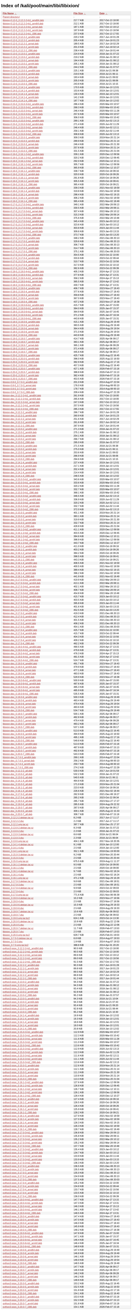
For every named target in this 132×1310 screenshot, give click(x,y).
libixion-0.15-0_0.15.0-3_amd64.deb (21, 137)
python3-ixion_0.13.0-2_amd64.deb (21, 982)
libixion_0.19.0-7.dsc (13, 915)
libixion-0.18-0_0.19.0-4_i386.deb (20, 302)
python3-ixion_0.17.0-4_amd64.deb (21, 1183)
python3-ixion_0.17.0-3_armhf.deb (20, 1176)
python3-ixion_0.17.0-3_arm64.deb (21, 1169)
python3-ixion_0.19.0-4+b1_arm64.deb (23, 1203)
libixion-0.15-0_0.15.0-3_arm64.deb (21, 141)
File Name (8, 13)
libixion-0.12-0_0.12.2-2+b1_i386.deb (22, 34)
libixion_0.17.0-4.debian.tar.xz (18, 888)
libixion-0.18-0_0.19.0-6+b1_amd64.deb (23, 305)
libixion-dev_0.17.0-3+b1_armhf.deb (21, 590)
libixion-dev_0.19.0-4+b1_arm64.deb (21, 650)
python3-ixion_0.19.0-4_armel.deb (20, 1223)
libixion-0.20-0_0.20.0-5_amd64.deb (21, 355)
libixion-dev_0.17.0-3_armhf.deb (19, 623)
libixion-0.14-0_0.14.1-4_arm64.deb (21, 90)
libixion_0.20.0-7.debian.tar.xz (18, 928)
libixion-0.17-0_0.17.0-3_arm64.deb (21, 241)
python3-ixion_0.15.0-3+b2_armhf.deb (22, 1059)
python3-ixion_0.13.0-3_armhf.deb (20, 1008)
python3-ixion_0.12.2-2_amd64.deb (21, 965)
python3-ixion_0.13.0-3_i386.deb (20, 1012)
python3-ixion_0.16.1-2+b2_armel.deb (22, 1089)
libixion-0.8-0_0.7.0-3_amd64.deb (20, 382)
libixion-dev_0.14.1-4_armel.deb (19, 469)
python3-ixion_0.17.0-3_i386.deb (20, 1179)
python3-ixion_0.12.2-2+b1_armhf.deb (22, 958)
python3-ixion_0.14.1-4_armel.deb (20, 1022)
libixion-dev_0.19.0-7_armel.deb (19, 720)
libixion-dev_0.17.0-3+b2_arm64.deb (21, 600)
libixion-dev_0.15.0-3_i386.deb (18, 526)
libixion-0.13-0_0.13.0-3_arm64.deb (21, 74)
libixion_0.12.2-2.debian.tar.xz (18, 817)
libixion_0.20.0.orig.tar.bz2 (16, 935)
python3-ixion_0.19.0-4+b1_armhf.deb (22, 1209)
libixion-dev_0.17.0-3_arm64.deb (20, 616)
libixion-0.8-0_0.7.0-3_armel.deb (19, 385)
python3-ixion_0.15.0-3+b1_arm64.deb (23, 1035)
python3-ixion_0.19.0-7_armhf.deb (20, 1276)
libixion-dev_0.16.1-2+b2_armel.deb (21, 536)
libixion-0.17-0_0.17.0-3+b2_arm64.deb (23, 224)
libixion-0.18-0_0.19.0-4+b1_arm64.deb (23, 275)
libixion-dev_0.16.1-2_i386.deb (18, 559)
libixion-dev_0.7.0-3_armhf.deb (19, 764)
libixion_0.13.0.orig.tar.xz (15, 841)
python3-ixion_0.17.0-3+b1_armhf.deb (22, 1143)
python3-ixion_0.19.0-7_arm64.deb (21, 1270)
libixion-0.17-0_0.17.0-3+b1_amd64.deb (23, 204)
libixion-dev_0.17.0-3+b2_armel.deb (21, 603)
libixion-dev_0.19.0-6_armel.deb (19, 704)
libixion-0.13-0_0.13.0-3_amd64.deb (21, 70)
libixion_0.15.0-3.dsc (13, 858)
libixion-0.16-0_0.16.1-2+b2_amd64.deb (23, 154)
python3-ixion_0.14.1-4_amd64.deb (21, 1015)
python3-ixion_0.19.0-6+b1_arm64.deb (23, 1236)
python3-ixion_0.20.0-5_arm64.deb (21, 1287)
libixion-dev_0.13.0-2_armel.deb (19, 435)
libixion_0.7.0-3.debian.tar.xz (17, 938)
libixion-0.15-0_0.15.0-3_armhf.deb (21, 147)
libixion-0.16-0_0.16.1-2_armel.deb (21, 178)
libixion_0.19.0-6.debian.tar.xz (18, 905)
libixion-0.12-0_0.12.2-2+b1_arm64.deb (23, 23)
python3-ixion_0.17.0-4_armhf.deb (20, 1193)
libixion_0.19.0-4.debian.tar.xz (18, 898)
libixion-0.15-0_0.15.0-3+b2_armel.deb (22, 127)
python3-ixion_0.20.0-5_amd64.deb (21, 1283)
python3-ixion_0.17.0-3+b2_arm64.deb (23, 1152)
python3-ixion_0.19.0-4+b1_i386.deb (21, 1213)
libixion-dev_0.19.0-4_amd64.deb (20, 663)
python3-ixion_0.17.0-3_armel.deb (20, 1173)
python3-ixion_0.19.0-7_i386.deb (20, 1280)
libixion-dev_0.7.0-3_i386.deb (18, 767)
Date (102, 13)
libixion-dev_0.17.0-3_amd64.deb (20, 613)
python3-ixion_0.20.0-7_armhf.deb (20, 1303)
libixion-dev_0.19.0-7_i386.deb (18, 727)
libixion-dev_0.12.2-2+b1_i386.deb (20, 409)
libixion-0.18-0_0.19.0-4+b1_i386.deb (22, 285)
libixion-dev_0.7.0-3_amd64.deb (19, 757)
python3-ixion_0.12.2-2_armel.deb (20, 972)
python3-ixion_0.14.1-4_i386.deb (20, 1029)
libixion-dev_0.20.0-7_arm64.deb (20, 747)
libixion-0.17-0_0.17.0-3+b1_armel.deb (22, 211)
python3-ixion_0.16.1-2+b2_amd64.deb (23, 1082)
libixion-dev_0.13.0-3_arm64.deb (20, 449)
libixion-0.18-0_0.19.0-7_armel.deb (21, 345)
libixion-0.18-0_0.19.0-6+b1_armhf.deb (23, 315)
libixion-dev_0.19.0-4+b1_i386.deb (20, 660)
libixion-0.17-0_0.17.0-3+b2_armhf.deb (23, 231)
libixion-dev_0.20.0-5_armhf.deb (19, 737)
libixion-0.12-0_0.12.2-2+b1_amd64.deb (23, 20)
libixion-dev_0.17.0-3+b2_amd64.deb (22, 596)
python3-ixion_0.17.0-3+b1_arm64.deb (23, 1136)
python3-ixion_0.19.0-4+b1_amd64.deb (23, 1199)
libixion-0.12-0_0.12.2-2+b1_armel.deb (22, 27)
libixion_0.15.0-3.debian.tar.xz (18, 854)
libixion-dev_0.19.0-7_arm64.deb (20, 717)
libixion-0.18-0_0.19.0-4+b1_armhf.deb (23, 281)
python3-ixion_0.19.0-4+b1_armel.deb (22, 1206)
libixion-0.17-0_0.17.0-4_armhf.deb (21, 265)
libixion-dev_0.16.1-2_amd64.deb (20, 546)
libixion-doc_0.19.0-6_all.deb (17, 804)
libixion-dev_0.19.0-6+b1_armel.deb (21, 687)
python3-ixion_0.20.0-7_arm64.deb (21, 1300)
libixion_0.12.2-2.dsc (13, 821)
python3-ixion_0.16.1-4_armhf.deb (20, 1126)
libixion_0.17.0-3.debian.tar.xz (18, 881)
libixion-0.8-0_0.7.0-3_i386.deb (19, 392)
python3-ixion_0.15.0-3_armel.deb (20, 1072)
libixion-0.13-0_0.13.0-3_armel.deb (21, 77)
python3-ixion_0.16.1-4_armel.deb (20, 1122)
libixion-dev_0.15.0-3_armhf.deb (19, 523)
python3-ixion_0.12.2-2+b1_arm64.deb (23, 951)
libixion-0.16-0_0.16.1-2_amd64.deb (21, 171)
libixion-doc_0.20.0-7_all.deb (17, 814)
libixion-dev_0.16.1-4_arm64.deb (20, 566)
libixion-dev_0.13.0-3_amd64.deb (20, 446)
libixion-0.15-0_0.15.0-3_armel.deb (21, 144)
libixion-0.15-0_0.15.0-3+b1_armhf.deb (23, 114)
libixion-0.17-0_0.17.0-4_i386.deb (20, 268)
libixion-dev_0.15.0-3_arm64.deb (20, 516)
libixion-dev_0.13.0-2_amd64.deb (20, 429)
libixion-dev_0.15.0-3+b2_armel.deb (21, 503)
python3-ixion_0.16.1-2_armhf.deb (20, 1109)
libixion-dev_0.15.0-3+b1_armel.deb (21, 486)
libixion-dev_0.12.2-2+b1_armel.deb (21, 402)
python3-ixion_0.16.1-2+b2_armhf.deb (22, 1092)
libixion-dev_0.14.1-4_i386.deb (18, 476)
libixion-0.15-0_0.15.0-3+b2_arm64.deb (23, 124)
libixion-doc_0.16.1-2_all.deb (17, 787)
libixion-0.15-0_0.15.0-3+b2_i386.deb (22, 134)
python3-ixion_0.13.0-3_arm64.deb (21, 1002)
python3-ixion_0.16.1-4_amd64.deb (21, 1116)
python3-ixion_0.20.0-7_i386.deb (20, 1307)
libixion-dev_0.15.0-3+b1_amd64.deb (22, 479)
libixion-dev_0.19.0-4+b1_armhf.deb (21, 657)
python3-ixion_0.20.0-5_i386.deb (20, 1293)
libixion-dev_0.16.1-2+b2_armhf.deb (21, 539)
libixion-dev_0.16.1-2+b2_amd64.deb (22, 529)
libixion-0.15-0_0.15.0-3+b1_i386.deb (22, 117)
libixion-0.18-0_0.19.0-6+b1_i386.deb (22, 318)
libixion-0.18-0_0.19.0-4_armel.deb (21, 295)
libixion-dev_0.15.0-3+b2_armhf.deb (21, 506)
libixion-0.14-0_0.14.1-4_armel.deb (21, 94)
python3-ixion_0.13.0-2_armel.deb (20, 988)
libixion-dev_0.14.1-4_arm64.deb (20, 466)
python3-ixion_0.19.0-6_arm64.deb (21, 1253)
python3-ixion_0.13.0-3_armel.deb (20, 1005)
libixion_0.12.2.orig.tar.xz (15, 824)
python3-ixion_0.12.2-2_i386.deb (20, 978)
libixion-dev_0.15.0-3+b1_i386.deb (20, 492)
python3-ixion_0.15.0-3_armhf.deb (20, 1075)
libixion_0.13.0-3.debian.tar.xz (18, 834)
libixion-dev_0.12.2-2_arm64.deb (20, 415)
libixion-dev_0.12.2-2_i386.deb (18, 426)
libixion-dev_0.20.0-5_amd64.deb (20, 730)
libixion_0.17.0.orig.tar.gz (15, 895)
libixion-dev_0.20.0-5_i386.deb (18, 740)
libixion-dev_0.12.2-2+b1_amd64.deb (22, 395)
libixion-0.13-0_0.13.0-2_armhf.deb (21, 64)
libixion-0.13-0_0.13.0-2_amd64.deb (21, 54)
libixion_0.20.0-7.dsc (13, 931)
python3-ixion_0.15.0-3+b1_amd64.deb (23, 1032)
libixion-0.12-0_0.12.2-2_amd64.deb (21, 37)
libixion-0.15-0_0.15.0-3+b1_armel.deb (22, 111)
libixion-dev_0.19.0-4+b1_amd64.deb (22, 647)
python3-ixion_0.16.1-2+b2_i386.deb (21, 1096)
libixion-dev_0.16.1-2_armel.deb (19, 553)
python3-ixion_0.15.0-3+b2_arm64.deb (23, 1052)
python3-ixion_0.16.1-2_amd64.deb (21, 1099)
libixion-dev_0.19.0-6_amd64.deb (20, 697)
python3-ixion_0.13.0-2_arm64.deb (21, 985)
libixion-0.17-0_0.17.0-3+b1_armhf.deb (23, 214)
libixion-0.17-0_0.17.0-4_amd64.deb (21, 255)
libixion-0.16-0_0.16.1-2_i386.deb (20, 184)
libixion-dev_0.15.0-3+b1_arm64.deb (21, 482)
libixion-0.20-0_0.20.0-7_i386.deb (20, 379)
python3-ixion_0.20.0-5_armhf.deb (20, 1290)
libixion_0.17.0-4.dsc (13, 891)
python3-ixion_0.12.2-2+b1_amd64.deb (23, 948)
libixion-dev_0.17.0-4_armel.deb (19, 636)
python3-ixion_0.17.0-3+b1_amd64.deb (23, 1132)
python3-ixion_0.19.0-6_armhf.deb (20, 1260)
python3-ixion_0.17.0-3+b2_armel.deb (22, 1156)
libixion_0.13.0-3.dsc (13, 838)
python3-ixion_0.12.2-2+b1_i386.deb (21, 962)
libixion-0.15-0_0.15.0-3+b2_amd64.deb (23, 120)
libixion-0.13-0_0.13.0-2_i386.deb (20, 67)
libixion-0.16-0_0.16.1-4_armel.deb (21, 194)
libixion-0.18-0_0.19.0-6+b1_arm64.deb (23, 308)
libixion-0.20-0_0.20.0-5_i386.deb (20, 365)
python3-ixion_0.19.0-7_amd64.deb (21, 1266)
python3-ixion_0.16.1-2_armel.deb (20, 1106)
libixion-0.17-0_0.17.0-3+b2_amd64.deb (23, 221)
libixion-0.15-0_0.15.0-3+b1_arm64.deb (23, 107)
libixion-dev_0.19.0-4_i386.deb (18, 677)
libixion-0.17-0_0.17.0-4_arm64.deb (21, 258)
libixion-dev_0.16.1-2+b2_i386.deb (20, 543)
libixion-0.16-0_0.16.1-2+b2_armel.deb (22, 161)
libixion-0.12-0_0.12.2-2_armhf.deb (21, 47)
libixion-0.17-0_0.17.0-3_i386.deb (20, 251)
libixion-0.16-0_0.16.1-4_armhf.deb (21, 198)
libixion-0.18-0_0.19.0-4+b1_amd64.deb (23, 271)
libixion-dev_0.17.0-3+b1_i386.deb (20, 593)
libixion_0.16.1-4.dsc (13, 874)
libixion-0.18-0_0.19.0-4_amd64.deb (21, 288)
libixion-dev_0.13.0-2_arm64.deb (20, 432)
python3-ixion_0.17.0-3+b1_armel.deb (22, 1139)
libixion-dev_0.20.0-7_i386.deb (18, 754)
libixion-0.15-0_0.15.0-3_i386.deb (20, 151)
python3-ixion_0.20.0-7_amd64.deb (21, 1297)
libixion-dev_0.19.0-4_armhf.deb (19, 673)
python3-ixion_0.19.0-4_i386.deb (20, 1230)
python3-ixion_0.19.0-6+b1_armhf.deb (22, 1243)
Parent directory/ (11, 17)
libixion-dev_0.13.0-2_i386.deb (18, 442)
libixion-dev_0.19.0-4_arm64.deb (20, 667)
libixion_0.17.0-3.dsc (13, 884)
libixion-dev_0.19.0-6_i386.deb (18, 710)
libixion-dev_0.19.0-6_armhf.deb (19, 707)
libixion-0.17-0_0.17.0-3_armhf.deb (21, 248)
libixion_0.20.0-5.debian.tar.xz (18, 921)
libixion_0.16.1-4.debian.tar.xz (18, 871)
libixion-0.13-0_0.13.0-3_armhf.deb (21, 80)
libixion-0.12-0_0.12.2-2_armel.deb (21, 43)
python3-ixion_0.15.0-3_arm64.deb (21, 1069)
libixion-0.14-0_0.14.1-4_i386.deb (20, 100)
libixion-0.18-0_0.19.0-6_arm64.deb (21, 325)
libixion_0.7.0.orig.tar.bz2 (15, 945)
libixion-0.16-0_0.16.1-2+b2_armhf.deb (23, 164)
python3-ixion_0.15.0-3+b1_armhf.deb (22, 1042)
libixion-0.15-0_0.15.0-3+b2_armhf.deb (23, 131)
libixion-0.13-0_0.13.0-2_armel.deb (21, 60)
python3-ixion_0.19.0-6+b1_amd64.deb (23, 1233)
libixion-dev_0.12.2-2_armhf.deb (19, 422)
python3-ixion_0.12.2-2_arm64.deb (21, 968)
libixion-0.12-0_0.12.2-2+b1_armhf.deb (23, 30)
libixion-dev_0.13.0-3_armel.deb (19, 452)
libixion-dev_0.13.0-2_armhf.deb (19, 439)
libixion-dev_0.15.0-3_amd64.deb (20, 513)
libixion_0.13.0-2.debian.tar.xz (18, 828)
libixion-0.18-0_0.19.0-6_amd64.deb (21, 322)
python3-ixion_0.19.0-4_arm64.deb (21, 1220)
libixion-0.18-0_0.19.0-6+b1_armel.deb (22, 312)
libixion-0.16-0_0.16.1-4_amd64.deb (21, 188)
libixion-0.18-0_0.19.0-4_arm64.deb (21, 291)
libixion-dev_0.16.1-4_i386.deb (18, 576)
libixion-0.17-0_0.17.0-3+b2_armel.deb (22, 228)
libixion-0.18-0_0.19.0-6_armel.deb (21, 328)
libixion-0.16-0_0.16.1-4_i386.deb (20, 201)
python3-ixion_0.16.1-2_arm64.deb (21, 1102)
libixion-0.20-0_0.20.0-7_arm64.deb (21, 372)
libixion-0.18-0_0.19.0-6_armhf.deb (21, 332)
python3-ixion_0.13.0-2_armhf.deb (20, 992)
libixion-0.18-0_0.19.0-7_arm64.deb (21, 342)
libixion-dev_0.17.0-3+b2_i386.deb (20, 610)
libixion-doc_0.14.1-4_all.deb (17, 781)
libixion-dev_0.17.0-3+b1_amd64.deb (22, 580)
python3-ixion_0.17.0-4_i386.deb (20, 1196)
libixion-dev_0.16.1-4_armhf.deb (19, 573)
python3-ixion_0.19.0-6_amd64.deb (21, 1250)
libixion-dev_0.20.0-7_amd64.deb (20, 744)
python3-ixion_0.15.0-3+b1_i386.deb (21, 1045)
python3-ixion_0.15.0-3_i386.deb (20, 1079)
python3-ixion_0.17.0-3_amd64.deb (21, 1166)
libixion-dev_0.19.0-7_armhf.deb (19, 724)
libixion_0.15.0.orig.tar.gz (15, 861)
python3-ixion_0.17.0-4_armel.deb (20, 1189)
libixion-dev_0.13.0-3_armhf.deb (19, 456)
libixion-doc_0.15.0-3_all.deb (17, 784)
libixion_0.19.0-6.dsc (13, 908)
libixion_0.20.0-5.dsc (13, 925)
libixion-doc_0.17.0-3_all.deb (17, 794)
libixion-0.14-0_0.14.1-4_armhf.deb (21, 97)
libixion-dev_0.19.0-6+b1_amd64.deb (22, 680)
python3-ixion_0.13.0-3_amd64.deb (21, 998)
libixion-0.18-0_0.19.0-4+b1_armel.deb (22, 278)
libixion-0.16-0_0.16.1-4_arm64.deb (21, 191)
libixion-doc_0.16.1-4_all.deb (17, 791)
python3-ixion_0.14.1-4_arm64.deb (21, 1019)
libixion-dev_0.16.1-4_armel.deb (19, 570)
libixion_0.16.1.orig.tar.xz (15, 878)
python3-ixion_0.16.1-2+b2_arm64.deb (23, 1085)
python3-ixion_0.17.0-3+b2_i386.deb (21, 1163)
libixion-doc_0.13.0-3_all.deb (17, 777)
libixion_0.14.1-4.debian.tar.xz (18, 844)
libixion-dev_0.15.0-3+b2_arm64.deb (21, 499)
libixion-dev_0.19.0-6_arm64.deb (20, 700)
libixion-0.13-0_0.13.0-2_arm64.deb (21, 57)
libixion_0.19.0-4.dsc (13, 901)
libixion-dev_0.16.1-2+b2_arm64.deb (21, 533)
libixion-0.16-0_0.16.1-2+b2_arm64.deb (23, 157)
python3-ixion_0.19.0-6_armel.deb (20, 1256)
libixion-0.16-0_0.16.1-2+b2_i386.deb (22, 167)
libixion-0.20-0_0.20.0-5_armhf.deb (21, 362)
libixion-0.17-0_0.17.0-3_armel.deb (21, 244)
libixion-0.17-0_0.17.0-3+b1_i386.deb (22, 218)
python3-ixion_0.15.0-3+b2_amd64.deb (23, 1049)
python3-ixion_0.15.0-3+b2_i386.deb (21, 1062)
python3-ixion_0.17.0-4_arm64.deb (21, 1186)
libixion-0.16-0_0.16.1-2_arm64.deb (21, 174)
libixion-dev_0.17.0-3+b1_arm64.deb (21, 583)
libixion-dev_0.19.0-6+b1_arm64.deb (21, 683)
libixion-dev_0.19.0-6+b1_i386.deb (20, 694)
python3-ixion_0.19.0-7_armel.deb (20, 1273)
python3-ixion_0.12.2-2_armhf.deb (20, 975)
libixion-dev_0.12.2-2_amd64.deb (20, 412)
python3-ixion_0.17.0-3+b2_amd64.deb (23, 1149)
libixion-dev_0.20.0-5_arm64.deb (20, 734)
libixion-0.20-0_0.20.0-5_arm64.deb (21, 358)
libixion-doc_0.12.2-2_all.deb (17, 771)
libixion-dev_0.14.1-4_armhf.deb (19, 472)
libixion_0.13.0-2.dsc (13, 831)
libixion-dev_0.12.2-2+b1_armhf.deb (21, 405)
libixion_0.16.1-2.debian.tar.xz (18, 864)
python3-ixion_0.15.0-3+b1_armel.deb (22, 1039)
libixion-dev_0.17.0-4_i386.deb (18, 643)
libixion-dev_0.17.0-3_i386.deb (18, 627)
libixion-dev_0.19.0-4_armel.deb (19, 670)
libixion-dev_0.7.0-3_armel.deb (18, 760)
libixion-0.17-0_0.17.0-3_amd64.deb (21, 238)
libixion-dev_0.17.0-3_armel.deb (19, 620)
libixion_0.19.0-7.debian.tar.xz (18, 911)
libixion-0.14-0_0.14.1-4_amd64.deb (21, 87)
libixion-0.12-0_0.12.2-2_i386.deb (20, 50)
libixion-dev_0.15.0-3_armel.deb (19, 519)
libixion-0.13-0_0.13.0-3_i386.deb (20, 84)
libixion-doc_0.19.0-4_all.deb (17, 801)
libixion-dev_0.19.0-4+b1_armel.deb (21, 653)
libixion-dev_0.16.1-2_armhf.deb (19, 556)
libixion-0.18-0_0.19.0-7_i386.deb (20, 352)
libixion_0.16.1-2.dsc (13, 868)
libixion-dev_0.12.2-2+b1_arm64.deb (21, 399)
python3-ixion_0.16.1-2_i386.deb (20, 1112)
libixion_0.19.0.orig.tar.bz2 (16, 918)
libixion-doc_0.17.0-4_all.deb (17, 797)
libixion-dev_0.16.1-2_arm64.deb (20, 549)
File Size (78, 13)
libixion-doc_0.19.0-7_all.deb (17, 807)
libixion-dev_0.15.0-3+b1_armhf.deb (21, 489)
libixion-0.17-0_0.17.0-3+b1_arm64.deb (23, 208)
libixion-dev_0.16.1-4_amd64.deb (20, 563)
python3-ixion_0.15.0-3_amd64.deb (21, 1065)
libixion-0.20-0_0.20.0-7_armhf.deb (21, 375)
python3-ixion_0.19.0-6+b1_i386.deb (21, 1246)
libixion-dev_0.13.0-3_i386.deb (18, 459)
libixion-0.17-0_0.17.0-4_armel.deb (21, 261)
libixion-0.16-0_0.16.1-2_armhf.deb (21, 181)
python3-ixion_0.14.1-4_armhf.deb (20, 1025)
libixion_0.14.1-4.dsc (13, 848)
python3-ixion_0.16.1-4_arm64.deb (21, 1119)
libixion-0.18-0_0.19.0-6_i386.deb (20, 335)
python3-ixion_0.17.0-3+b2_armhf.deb (22, 1159)
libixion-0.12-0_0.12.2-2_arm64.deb (21, 40)
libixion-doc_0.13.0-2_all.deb (17, 774)
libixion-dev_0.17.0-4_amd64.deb (20, 630)
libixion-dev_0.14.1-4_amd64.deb (20, 462)
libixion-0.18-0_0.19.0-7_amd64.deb (21, 338)
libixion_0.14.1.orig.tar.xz (15, 851)
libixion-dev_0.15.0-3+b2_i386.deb (20, 509)
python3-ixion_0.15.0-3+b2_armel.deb (22, 1055)
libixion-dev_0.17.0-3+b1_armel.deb (21, 586)
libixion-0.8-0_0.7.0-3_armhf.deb (19, 389)
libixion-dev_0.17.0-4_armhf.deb (19, 640)
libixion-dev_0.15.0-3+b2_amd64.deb (22, 496)
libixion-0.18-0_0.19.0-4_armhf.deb (21, 298)
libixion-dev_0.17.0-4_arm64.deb (20, 633)
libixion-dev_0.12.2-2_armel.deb (19, 419)
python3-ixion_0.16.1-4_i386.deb (20, 1129)
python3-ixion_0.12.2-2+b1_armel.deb (22, 955)
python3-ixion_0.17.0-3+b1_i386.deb (21, 1146)
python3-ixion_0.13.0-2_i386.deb (20, 995)
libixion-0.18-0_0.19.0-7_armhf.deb (21, 348)
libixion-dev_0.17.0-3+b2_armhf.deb (21, 606)
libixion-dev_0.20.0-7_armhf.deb (19, 751)
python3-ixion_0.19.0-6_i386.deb (20, 1263)
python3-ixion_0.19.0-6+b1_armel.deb (22, 1240)
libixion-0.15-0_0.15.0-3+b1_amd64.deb (23, 104)
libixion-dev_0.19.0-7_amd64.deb (20, 714)
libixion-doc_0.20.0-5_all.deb (17, 811)
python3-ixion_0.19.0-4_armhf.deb (20, 1226)
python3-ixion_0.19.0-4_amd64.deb (21, 1216)
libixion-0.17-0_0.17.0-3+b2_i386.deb (22, 235)
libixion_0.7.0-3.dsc (13, 941)
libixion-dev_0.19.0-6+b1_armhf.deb (21, 690)
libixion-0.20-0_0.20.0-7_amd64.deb (21, 368)
